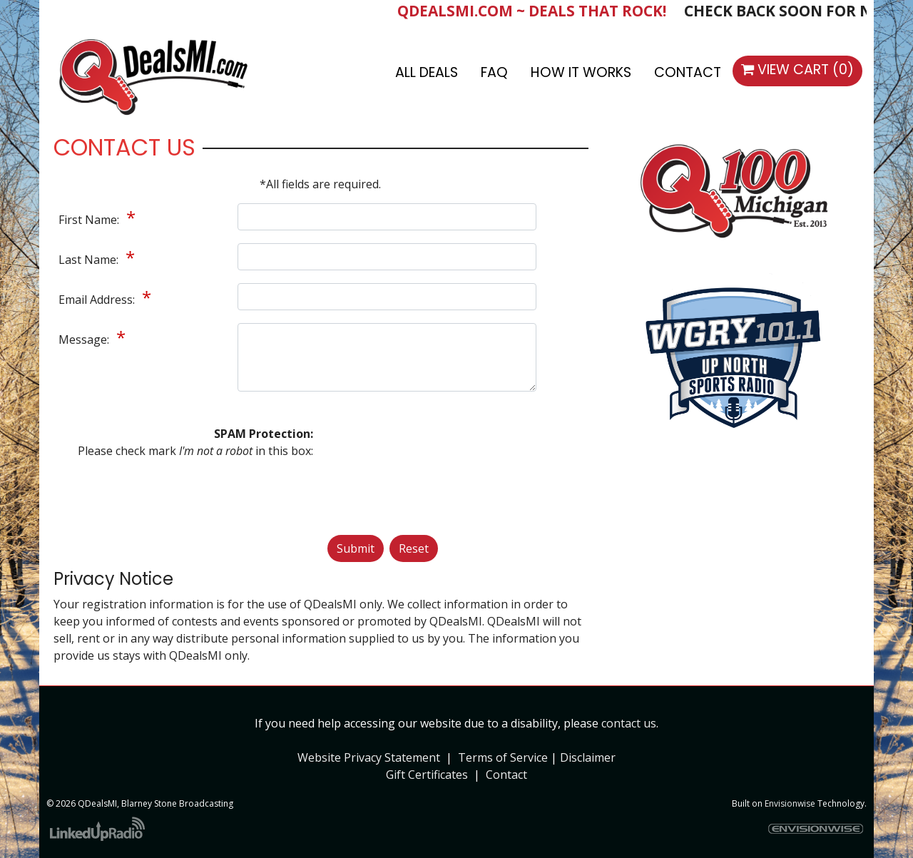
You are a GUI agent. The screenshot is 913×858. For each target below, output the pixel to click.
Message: (85, 339)
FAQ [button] (494, 72)
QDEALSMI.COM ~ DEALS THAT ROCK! (541, 11)
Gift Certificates (427, 774)
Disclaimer (588, 757)
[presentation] (385, 476)
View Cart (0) (797, 69)
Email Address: (98, 299)
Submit (355, 548)
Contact (506, 774)
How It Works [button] (581, 72)
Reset (414, 548)
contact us (628, 723)
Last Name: (89, 259)
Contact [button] (687, 72)
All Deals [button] (426, 72)
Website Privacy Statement (368, 757)
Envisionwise (790, 803)
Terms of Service (503, 757)
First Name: (90, 220)
